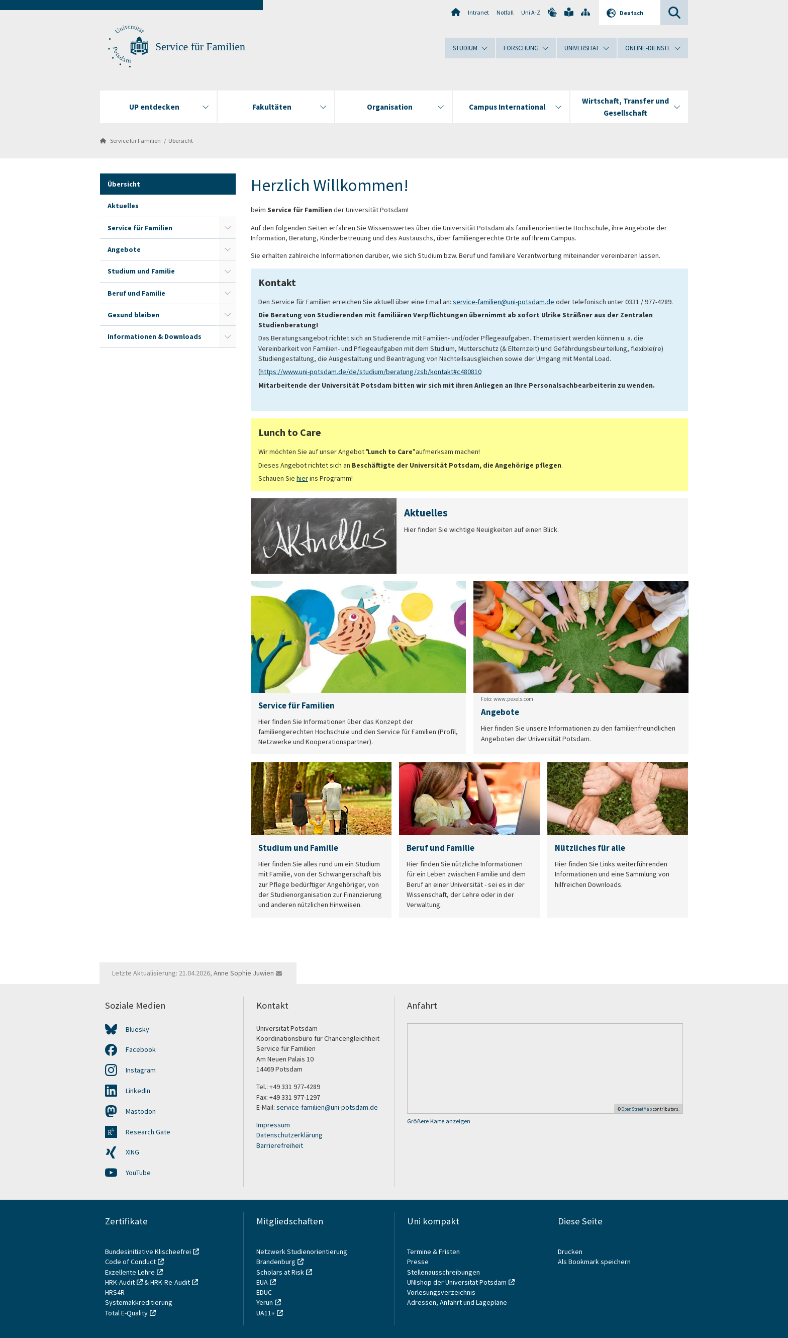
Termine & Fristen (434, 1251)
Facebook (141, 1049)
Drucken (570, 1251)
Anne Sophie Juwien (244, 972)
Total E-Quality (126, 1312)
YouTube (138, 1172)
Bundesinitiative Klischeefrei (148, 1251)
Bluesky (137, 1029)
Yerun (264, 1302)
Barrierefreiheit (279, 1145)
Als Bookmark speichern (594, 1261)
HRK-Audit (120, 1282)
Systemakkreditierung (138, 1302)
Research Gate (148, 1131)
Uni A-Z (530, 12)
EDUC (264, 1292)
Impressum (273, 1124)
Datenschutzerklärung (289, 1134)
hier (302, 478)
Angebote (124, 249)
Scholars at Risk (280, 1272)
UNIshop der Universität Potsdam (457, 1282)
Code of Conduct (130, 1261)
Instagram (141, 1070)
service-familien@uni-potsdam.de (503, 301)
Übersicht (180, 140)
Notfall (505, 12)
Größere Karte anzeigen (438, 1121)
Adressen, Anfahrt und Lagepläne (457, 1302)
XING (132, 1151)
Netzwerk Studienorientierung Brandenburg (301, 1256)
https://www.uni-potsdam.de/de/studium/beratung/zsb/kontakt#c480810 (370, 371)
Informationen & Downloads (155, 336)
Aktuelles (123, 205)
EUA (262, 1282)
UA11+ (265, 1312)
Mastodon (141, 1111)
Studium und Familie (141, 271)
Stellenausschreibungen (443, 1272)
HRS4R (115, 1292)
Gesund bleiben (133, 314)
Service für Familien (200, 47)
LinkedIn (138, 1090)
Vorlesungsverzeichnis (442, 1292)
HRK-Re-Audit (170, 1282)
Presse (418, 1261)
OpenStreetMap (637, 1109)
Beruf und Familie (136, 293)
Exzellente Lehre (130, 1272)
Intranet (478, 12)
